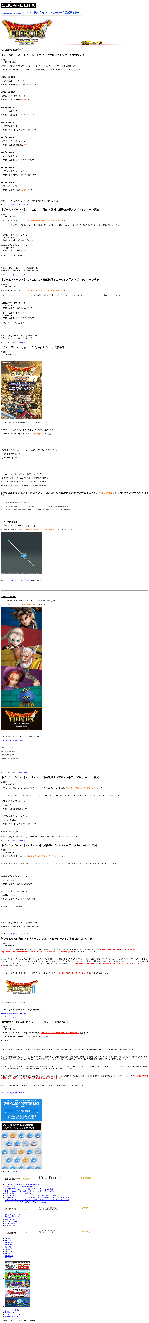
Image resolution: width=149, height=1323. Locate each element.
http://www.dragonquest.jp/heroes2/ (13, 1013)
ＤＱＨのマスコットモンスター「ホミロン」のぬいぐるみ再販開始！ (30, 1191)
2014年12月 (9, 1253)
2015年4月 (8, 1245)
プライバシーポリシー (13, 1314)
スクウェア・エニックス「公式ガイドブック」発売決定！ (26, 1202)
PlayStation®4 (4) (11, 1223)
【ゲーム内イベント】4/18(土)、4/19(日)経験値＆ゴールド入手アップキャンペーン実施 (37, 1200)
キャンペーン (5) (11, 1221)
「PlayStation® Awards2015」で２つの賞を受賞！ (23, 1184)
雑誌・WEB (23, 772)
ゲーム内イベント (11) (13, 1215)
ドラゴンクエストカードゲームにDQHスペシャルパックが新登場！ (30, 1189)
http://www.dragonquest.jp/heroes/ (12, 1093)
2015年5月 (8, 1243)
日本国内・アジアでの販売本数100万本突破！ (22, 1187)
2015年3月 (8, 1247)
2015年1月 (8, 1251)
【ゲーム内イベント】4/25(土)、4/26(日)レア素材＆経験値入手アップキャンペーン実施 (37, 1197)
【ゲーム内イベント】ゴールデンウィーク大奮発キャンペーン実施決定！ (32, 1195)
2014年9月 (8, 1258)
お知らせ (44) (10, 1225)
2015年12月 (9, 1238)
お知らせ (14, 205)
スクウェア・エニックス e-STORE (20, 580)
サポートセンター (11, 1317)
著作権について (11, 1312)
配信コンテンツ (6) (12, 1217)
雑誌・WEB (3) (10, 1219)
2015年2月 (8, 1249)
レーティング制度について (15, 1310)
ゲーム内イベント (25, 205)
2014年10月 (9, 1256)
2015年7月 (8, 1240)
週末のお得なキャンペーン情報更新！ (19, 1193)
